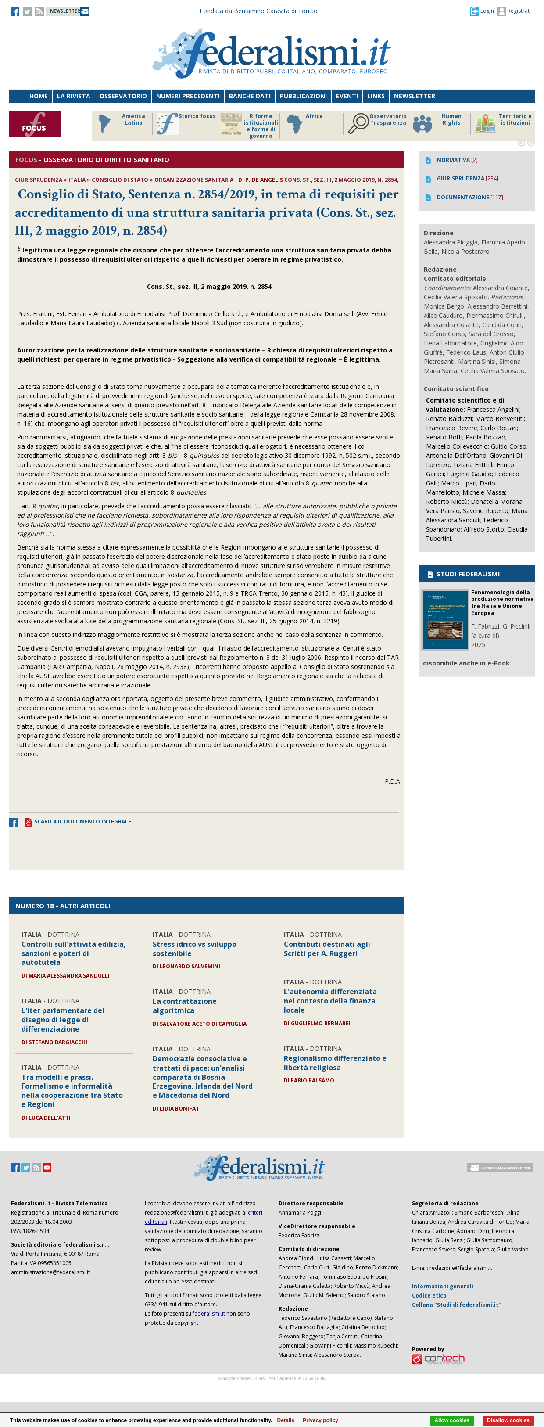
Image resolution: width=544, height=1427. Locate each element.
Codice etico (429, 1295)
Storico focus (186, 124)
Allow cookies (451, 1420)
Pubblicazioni (303, 96)
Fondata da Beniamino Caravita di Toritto (259, 11)
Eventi (347, 96)
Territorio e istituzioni (503, 124)
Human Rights (436, 124)
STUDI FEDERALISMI (463, 573)
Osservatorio (123, 96)
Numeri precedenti (188, 96)
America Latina (119, 124)
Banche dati (250, 96)
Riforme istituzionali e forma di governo (249, 126)
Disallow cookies (508, 1420)
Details (285, 1420)
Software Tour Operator (272, 1388)
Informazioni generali (442, 1286)
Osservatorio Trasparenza (377, 124)
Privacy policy (320, 1420)
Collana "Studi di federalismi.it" (456, 1304)
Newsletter (414, 96)
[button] (482, 11)
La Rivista (73, 96)
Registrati (514, 11)
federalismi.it (209, 1313)
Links (376, 96)
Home (38, 96)
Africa (303, 124)
